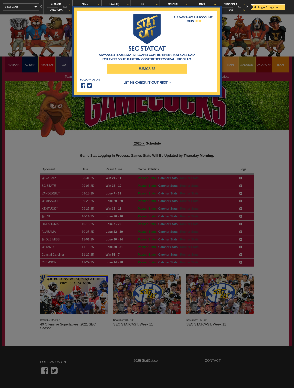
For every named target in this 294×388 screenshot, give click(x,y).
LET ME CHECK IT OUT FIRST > (147, 83)
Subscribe (147, 69)
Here (198, 21)
